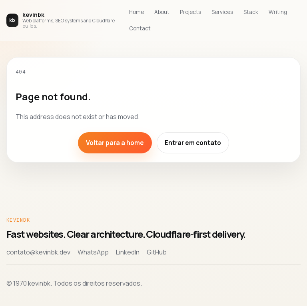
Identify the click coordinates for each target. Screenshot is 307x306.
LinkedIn (128, 252)
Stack (250, 12)
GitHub (157, 252)
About (161, 12)
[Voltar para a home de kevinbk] (62, 20)
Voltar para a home (115, 143)
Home (136, 12)
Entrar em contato (193, 143)
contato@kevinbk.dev (38, 252)
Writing (278, 12)
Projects (190, 12)
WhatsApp (93, 252)
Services (222, 12)
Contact (140, 28)
